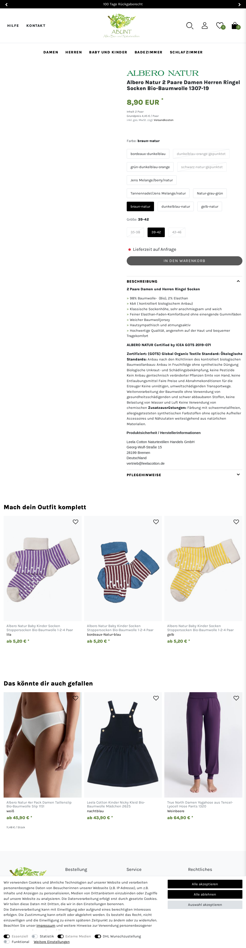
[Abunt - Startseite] (121, 26)
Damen (50, 52)
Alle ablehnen (205, 894)
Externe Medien (78, 936)
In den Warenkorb (185, 260)
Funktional (20, 942)
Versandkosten (163, 120)
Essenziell (20, 936)
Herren (73, 52)
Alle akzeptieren (205, 884)
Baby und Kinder (108, 52)
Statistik (47, 936)
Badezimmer (149, 52)
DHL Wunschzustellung (122, 936)
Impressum (45, 925)
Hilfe (13, 25)
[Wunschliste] (220, 25)
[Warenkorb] (235, 25)
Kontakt (36, 25)
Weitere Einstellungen (52, 942)
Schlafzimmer (186, 52)
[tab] (185, 373)
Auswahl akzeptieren (205, 904)
